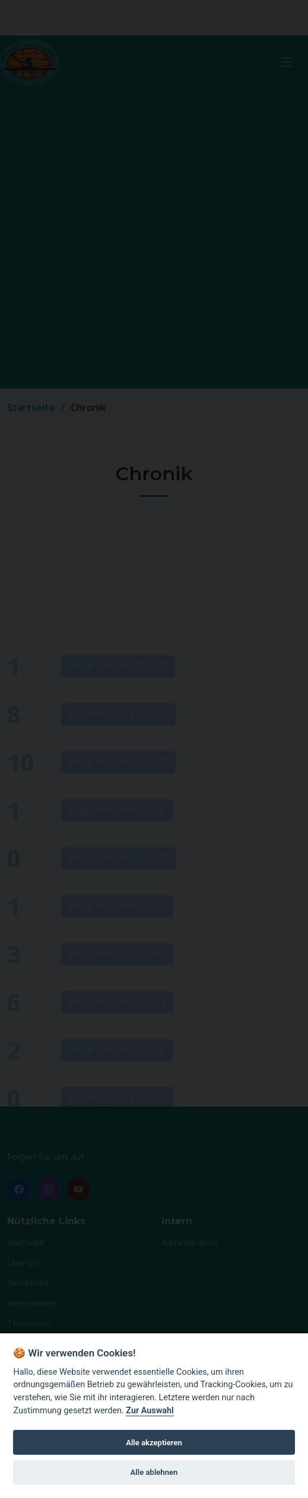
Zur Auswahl (149, 1411)
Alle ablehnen (154, 1472)
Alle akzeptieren (154, 1442)
